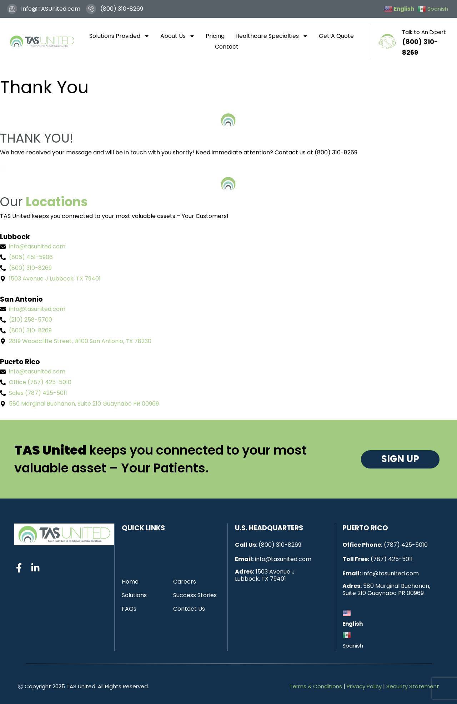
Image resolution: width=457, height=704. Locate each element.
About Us (177, 36)
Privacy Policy (364, 686)
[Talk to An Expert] (387, 41)
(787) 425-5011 (392, 559)
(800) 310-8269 (279, 545)
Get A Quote (336, 36)
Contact (226, 47)
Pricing (215, 36)
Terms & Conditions (316, 686)
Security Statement (412, 686)
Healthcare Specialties (271, 36)
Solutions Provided (119, 36)
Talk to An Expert (424, 32)
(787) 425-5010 (406, 545)
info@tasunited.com (283, 559)
